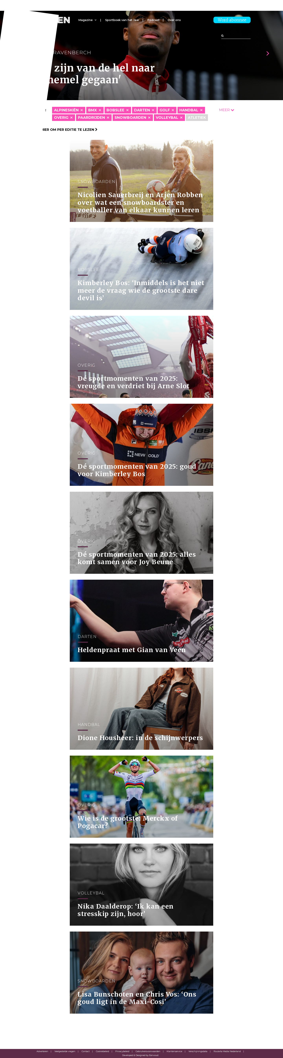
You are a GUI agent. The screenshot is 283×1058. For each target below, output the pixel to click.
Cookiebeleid (102, 1051)
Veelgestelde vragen (64, 1051)
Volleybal (167, 117)
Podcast (153, 20)
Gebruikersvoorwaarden (148, 1051)
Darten (142, 110)
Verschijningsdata (197, 1051)
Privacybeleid (122, 1051)
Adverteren (42, 1051)
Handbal (188, 110)
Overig (61, 117)
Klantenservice (174, 1051)
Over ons (174, 20)
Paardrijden (91, 117)
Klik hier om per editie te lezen (64, 130)
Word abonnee (232, 19)
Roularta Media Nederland (227, 1051)
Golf (165, 110)
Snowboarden (130, 117)
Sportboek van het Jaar (122, 20)
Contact (86, 1051)
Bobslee (115, 110)
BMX (92, 110)
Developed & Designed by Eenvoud (140, 1055)
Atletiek (197, 117)
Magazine (85, 20)
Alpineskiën (66, 110)
